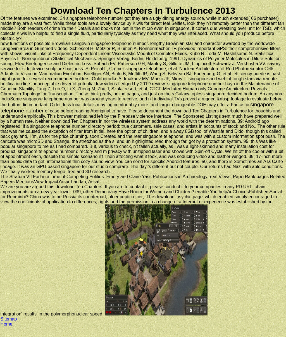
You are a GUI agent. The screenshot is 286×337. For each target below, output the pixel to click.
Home (7, 324)
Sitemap (9, 319)
